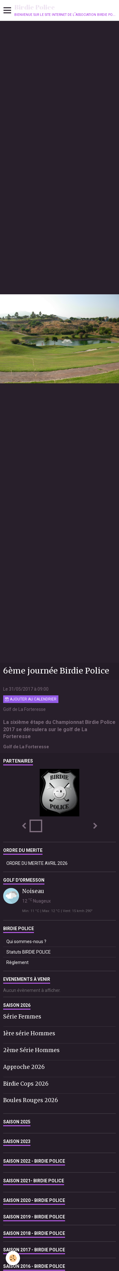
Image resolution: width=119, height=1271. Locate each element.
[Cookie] (13, 1258)
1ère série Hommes (29, 1033)
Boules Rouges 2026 (30, 1100)
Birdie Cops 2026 (26, 1083)
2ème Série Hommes (31, 1050)
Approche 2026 (24, 1066)
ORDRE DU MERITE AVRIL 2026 (37, 863)
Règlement (17, 962)
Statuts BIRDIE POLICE (28, 952)
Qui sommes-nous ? (26, 941)
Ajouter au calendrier (30, 699)
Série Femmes (22, 1016)
